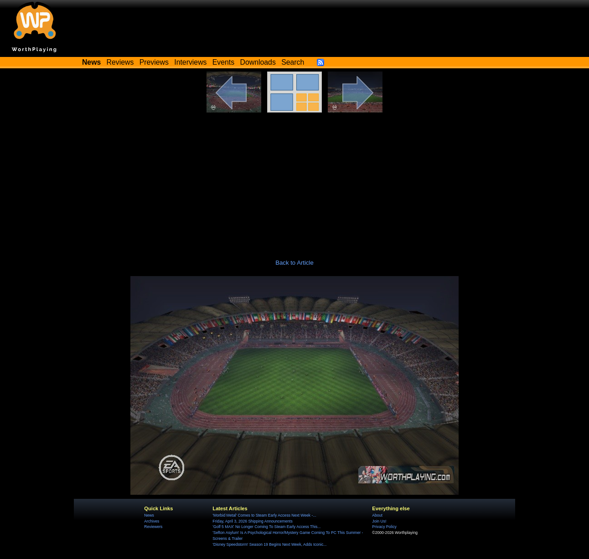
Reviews (120, 62)
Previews (154, 62)
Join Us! (379, 521)
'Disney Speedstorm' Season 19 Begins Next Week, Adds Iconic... (269, 544)
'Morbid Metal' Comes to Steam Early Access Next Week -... (264, 515)
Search (292, 62)
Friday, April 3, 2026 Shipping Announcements (252, 521)
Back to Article (294, 262)
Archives (151, 521)
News (149, 515)
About (377, 515)
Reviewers (153, 526)
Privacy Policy (384, 526)
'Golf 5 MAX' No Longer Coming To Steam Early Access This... (266, 526)
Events (223, 62)
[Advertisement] (294, 181)
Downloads (258, 62)
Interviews (190, 62)
